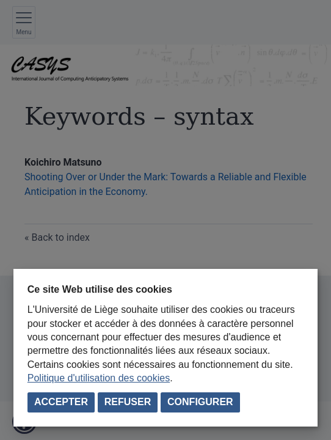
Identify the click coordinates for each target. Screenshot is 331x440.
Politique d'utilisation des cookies (98, 378)
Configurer (200, 402)
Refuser (127, 402)
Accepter (61, 402)
